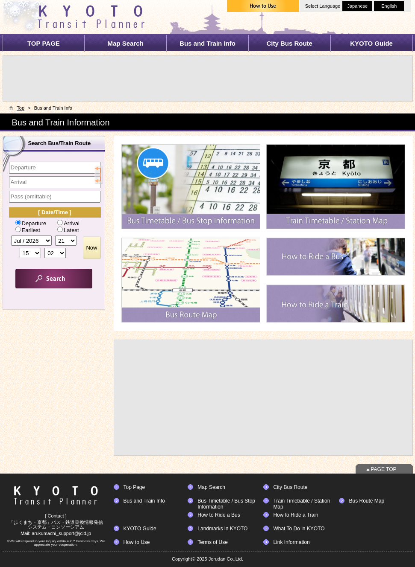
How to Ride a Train (295, 515)
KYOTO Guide (371, 43)
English (389, 6)
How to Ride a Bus (218, 515)
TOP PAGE (43, 43)
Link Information (291, 542)
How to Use (137, 542)
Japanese (357, 6)
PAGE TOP (384, 469)
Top (20, 107)
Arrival (68, 223)
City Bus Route (289, 43)
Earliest (27, 230)
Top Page (134, 487)
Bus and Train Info (207, 43)
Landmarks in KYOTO (222, 529)
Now (91, 247)
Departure (31, 223)
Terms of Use (212, 542)
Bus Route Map (366, 501)
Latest (68, 230)
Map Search (126, 43)
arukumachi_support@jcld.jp (61, 533)
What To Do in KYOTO (298, 529)
